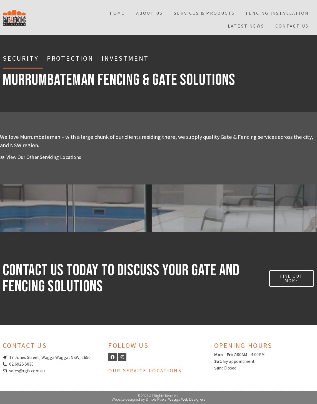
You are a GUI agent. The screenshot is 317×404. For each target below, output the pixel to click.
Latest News (246, 26)
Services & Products (204, 13)
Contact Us (292, 26)
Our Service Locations (145, 370)
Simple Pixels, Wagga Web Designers (175, 399)
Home (117, 13)
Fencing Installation (277, 13)
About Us (149, 13)
